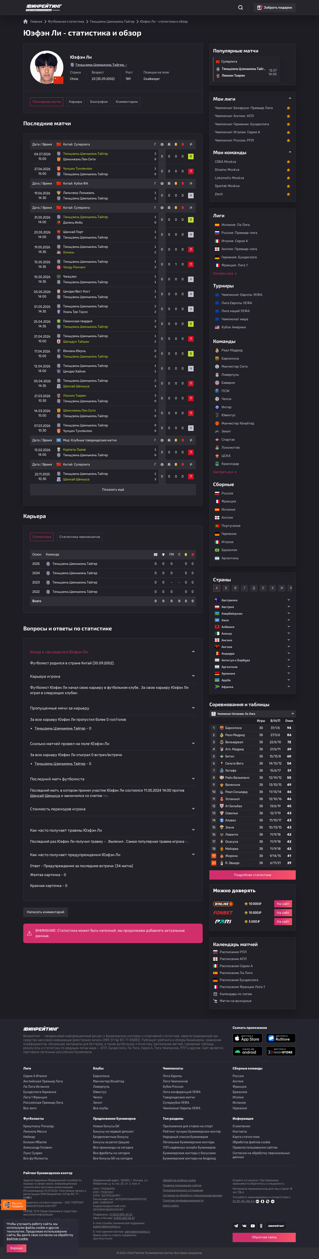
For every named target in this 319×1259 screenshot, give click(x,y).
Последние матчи (47, 102)
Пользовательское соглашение (183, 1190)
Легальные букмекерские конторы (188, 1142)
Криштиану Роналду (38, 1126)
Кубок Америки (228, 327)
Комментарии (141, 102)
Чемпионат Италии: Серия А (237, 132)
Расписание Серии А (230, 966)
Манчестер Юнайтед (234, 423)
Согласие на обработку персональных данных (261, 1155)
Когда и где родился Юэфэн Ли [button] (59, 651)
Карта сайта (171, 1205)
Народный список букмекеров (185, 1137)
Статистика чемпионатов (83, 537)
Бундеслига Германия (39, 1092)
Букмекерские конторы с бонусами (189, 1153)
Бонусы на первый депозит (113, 1131)
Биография (110, 102)
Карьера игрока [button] (45, 676)
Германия (223, 534)
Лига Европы (172, 1076)
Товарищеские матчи (179, 1097)
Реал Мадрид (229, 350)
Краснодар (227, 464)
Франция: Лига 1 (229, 265)
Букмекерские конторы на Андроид (189, 1158)
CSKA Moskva (225, 162)
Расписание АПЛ (227, 959)
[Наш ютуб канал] (252, 1226)
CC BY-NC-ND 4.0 (254, 1201)
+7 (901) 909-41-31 (120, 1214)
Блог (173, 6)
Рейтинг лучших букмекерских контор (192, 1131)
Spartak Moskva (227, 186)
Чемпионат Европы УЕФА (236, 295)
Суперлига (82, 144)
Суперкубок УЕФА (176, 1103)
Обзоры (141, 6)
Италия (222, 542)
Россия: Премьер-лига (234, 233)
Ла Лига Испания (36, 1087)
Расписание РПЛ (227, 952)
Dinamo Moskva (227, 170)
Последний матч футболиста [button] (57, 778)
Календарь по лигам (232, 994)
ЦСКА (223, 456)
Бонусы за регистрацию (111, 1142)
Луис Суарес (33, 1153)
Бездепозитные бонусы (110, 1137)
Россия (222, 493)
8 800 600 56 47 (124, 1218)
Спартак (225, 439)
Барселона (227, 358)
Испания (225, 510)
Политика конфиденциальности (183, 1200)
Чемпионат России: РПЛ (234, 140)
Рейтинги (106, 6)
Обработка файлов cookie (251, 1142)
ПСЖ (222, 391)
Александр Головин (37, 1147)
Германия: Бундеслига (233, 257)
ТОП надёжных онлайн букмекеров (189, 1147)
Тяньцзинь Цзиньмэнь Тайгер (60, 728)
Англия (221, 518)
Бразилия (224, 550)
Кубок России (173, 1087)
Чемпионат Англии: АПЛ (234, 116)
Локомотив (227, 447)
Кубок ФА (81, 183)
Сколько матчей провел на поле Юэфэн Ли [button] (69, 743)
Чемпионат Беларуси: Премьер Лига (244, 108)
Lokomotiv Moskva (229, 178)
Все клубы (100, 1108)
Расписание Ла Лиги (230, 973)
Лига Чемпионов (175, 1081)
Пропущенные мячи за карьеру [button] (59, 707)
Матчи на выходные (232, 1001)
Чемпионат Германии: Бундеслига (242, 124)
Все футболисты (35, 1158)
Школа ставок (209, 6)
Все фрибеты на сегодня (111, 1153)
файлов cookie (17, 1239)
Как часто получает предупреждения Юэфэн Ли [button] (75, 854)
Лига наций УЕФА (230, 311)
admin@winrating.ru (137, 1231)
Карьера (80, 102)
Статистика (85, 6)
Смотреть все (223, 273)
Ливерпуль (227, 375)
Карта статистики (246, 1137)
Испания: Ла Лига (232, 225)
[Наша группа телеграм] (236, 1226)
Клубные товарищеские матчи (94, 440)
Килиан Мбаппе (35, 1142)
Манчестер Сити (231, 366)
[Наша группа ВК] (244, 1226)
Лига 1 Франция (35, 1097)
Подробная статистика (252, 875)
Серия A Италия (35, 1076)
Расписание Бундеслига (233, 980)
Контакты (240, 1131)
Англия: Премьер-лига (234, 249)
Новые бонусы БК (106, 1126)
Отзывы (188, 6)
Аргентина (224, 558)
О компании (241, 1126)
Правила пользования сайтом (255, 1147)
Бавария (225, 382)
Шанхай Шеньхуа (45, 796)
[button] (252, 600)
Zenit (219, 194)
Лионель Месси (35, 1131)
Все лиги (30, 1108)
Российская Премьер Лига (43, 1103)
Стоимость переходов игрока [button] (58, 808)
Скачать (158, 6)
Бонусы (124, 6)
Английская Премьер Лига (43, 1081)
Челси (223, 399)
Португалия (225, 526)
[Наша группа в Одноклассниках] (261, 1226)
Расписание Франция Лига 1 (236, 987)
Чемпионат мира (229, 319)
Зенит (223, 431)
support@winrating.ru (106, 1226)
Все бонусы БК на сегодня (112, 1158)
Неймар (29, 1137)
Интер (223, 407)
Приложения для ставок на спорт (188, 1126)
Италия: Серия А (229, 241)
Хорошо (16, 1248)
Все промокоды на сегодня (113, 1147)
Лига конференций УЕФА (181, 1092)
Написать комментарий (45, 912)
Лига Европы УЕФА (231, 303)
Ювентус (225, 415)
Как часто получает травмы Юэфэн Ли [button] (66, 830)
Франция (223, 501)
